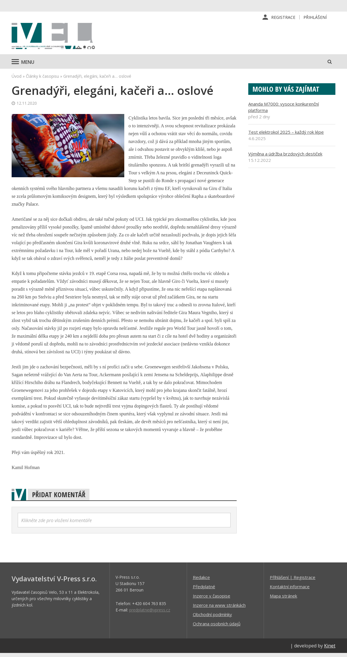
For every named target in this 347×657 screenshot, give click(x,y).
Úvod (16, 80)
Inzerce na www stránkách (219, 609)
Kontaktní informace (290, 590)
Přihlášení (315, 17)
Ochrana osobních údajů (216, 627)
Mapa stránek (283, 599)
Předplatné (204, 590)
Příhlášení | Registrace (292, 581)
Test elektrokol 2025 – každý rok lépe (286, 136)
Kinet (329, 649)
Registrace (283, 17)
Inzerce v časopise (211, 599)
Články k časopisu (42, 80)
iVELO (61, 38)
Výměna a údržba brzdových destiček (285, 157)
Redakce (201, 581)
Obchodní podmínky (212, 618)
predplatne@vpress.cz (149, 613)
